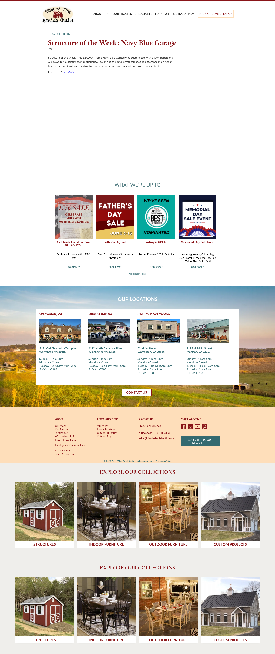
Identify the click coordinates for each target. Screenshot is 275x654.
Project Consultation (216, 14)
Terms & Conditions (65, 454)
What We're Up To (65, 436)
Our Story (60, 426)
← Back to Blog (59, 33)
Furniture (162, 14)
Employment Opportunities (70, 445)
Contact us (136, 392)
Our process (122, 14)
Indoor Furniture (106, 429)
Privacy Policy (62, 450)
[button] (99, 13)
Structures (143, 14)
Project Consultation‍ (150, 426)
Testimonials (61, 433)
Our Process (61, 429)
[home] (57, 14)
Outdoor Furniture (107, 433)
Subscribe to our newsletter (200, 441)
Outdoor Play (184, 14)
